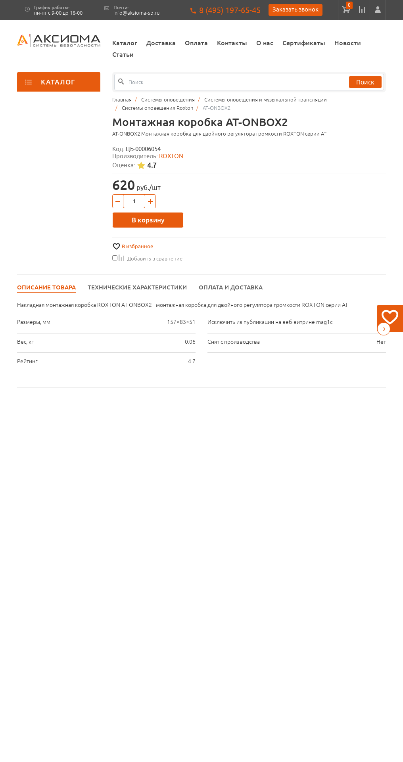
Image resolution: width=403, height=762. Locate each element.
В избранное (137, 246)
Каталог (124, 42)
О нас (264, 42)
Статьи (123, 54)
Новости (347, 42)
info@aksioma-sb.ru (136, 13)
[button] (378, 10)
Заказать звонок (296, 9)
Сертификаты (303, 42)
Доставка (161, 42)
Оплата (196, 42)
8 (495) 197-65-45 (230, 10)
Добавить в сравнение (147, 258)
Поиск (365, 82)
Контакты (232, 42)
